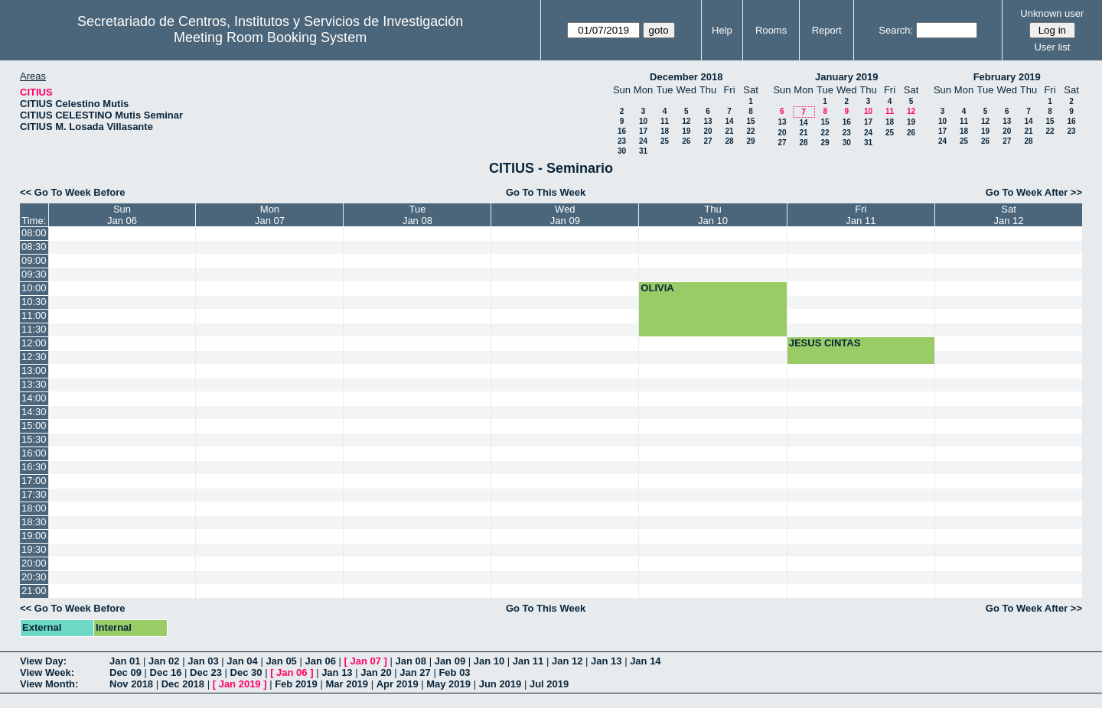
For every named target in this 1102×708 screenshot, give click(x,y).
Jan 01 (124, 661)
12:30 (34, 356)
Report (827, 30)
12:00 (34, 343)
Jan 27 (414, 672)
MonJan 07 (270, 214)
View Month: (49, 684)
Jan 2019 (240, 684)
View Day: (43, 661)
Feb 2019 (296, 684)
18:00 (34, 508)
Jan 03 (202, 661)
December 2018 (686, 77)
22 (750, 131)
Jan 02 (163, 661)
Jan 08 (411, 661)
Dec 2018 (182, 684)
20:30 (34, 577)
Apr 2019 (398, 684)
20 (707, 131)
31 (643, 151)
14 (729, 121)
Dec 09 (125, 672)
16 (622, 131)
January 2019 (846, 77)
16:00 (34, 453)
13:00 (34, 370)
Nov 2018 (131, 684)
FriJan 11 (860, 214)
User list (1052, 47)
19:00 (34, 535)
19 (686, 131)
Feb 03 (454, 672)
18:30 (34, 522)
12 (686, 121)
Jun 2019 (500, 684)
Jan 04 (242, 661)
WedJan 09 (565, 214)
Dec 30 (246, 672)
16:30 (34, 467)
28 (729, 141)
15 (750, 121)
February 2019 (1007, 77)
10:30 (34, 301)
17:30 (34, 494)
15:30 (34, 439)
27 (707, 141)
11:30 (34, 329)
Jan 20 (375, 672)
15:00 (34, 425)
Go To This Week (545, 192)
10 (643, 121)
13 (707, 121)
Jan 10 (489, 661)
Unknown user (1052, 13)
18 (664, 131)
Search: (896, 30)
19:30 (34, 549)
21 (729, 131)
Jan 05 (281, 661)
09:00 (34, 260)
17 (643, 131)
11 (664, 121)
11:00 (34, 315)
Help (722, 30)
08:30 (34, 246)
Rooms (771, 30)
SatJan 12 (1009, 214)
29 (750, 141)
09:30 (34, 274)
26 (686, 141)
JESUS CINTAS (825, 343)
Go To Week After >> (1034, 192)
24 (643, 141)
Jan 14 (645, 661)
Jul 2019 (549, 684)
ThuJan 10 (713, 214)
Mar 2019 (346, 684)
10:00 (34, 288)
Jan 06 (320, 661)
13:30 (34, 384)
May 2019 (448, 684)
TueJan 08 (417, 214)
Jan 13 (606, 661)
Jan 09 (450, 661)
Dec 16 (166, 672)
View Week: (47, 672)
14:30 (34, 411)
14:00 (34, 398)
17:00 (34, 480)
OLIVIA (657, 288)
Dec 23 (206, 672)
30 (622, 151)
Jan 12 (567, 661)
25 (664, 141)
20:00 (34, 563)
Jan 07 (365, 661)
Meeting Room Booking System (270, 37)
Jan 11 (528, 661)
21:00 (34, 590)
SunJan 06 (122, 214)
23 (622, 141)
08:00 (34, 233)
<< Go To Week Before (73, 192)
